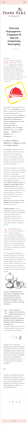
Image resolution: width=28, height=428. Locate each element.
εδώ (15, 136)
